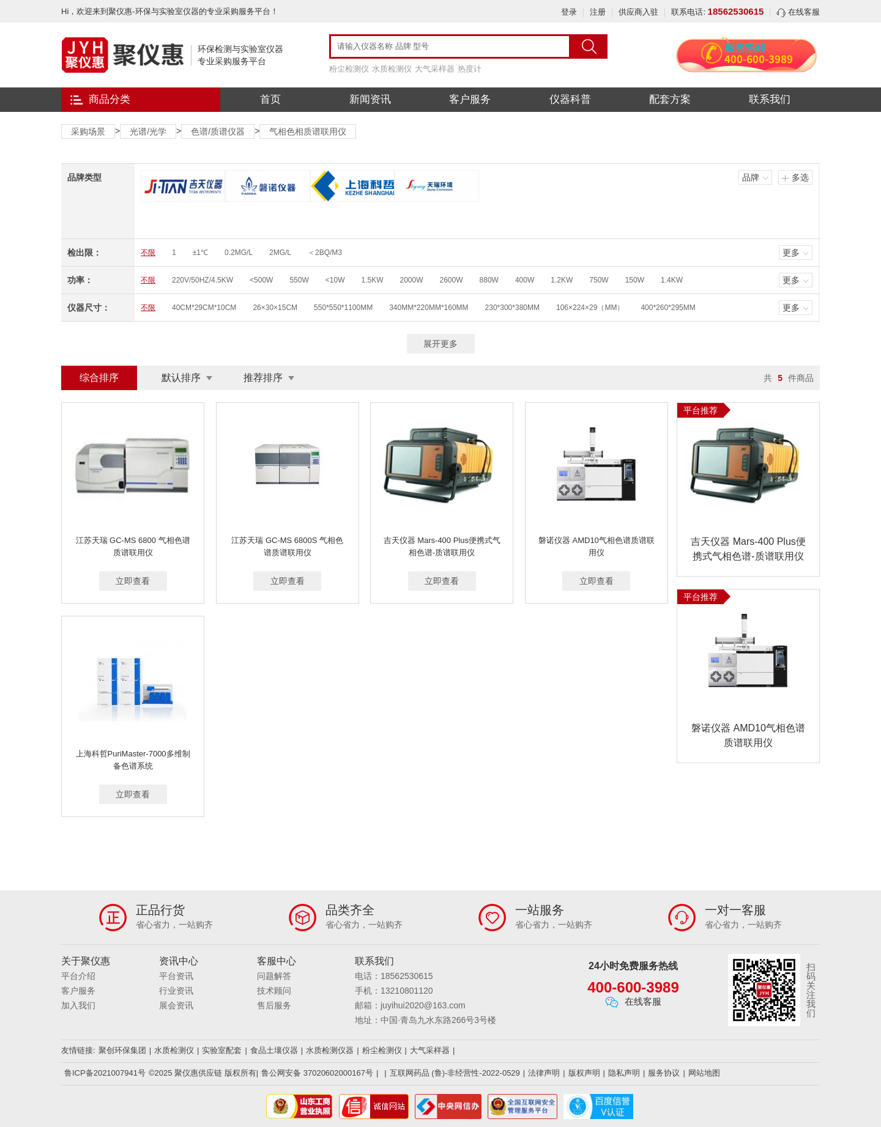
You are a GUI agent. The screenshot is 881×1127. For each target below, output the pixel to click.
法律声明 (544, 1072)
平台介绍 (78, 976)
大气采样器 (435, 68)
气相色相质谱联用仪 (307, 131)
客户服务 (470, 99)
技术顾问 (274, 991)
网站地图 (704, 1072)
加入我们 (78, 1005)
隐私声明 (624, 1072)
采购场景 (88, 131)
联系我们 (769, 99)
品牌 (750, 177)
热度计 (469, 68)
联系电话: (717, 12)
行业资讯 (176, 991)
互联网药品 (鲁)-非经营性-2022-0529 (455, 1072)
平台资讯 (176, 976)
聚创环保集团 (122, 1050)
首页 (270, 99)
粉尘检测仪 (349, 68)
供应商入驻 (638, 12)
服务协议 (664, 1072)
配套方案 (670, 99)
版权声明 (584, 1072)
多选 (800, 177)
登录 (569, 12)
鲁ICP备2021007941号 (105, 1072)
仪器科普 (570, 99)
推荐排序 (263, 377)
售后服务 (274, 1005)
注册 (598, 12)
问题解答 (274, 976)
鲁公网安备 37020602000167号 (317, 1072)
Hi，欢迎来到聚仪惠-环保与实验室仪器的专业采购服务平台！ (169, 11)
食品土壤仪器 (274, 1050)
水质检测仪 (392, 68)
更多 (791, 252)
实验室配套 (222, 1050)
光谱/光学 (148, 131)
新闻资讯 (370, 99)
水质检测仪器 (330, 1050)
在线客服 (798, 12)
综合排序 (99, 377)
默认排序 (181, 377)
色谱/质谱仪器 (218, 131)
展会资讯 (176, 1005)
